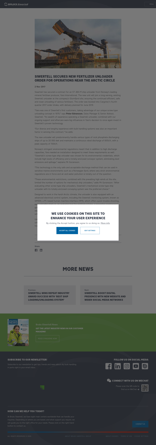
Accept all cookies (67, 231)
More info (105, 223)
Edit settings (89, 231)
